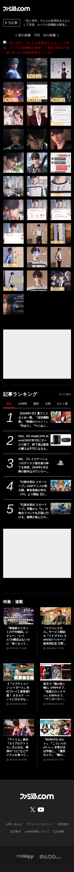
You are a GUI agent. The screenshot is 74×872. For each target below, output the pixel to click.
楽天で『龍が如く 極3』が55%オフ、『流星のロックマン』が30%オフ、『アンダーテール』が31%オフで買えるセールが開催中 (55, 682)
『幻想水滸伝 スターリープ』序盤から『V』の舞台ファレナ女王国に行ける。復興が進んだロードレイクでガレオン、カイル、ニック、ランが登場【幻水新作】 (33, 502)
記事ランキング (20, 384)
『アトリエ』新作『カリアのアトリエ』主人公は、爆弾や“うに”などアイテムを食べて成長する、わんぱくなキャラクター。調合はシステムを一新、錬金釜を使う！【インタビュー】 (17, 738)
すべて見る (65, 384)
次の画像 (49, 35)
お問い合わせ (14, 814)
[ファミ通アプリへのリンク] (25, 847)
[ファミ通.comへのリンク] (16, 8)
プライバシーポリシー (40, 814)
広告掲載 (58, 822)
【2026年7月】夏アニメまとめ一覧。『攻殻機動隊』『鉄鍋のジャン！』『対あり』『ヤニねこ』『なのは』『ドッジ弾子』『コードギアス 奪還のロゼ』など (33, 410)
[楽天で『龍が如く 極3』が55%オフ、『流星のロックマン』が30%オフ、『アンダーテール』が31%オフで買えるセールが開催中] (55, 662)
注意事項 (15, 822)
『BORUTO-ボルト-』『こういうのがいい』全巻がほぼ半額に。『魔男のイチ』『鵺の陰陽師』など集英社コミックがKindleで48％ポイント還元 (54, 738)
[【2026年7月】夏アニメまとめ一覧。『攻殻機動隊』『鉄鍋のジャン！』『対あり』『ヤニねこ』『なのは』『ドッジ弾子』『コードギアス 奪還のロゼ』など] (61, 407)
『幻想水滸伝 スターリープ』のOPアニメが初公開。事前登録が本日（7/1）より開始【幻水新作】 (32, 479)
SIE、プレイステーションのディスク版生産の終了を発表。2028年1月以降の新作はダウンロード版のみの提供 (33, 456)
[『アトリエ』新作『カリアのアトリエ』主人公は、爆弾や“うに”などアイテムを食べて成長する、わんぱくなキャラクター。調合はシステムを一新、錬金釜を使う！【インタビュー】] (18, 718)
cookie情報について (37, 822)
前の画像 (24, 35)
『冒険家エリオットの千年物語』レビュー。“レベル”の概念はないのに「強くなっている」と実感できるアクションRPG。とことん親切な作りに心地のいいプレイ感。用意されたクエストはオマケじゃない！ (18, 626)
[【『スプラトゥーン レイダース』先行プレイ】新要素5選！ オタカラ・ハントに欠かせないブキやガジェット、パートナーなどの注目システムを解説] (18, 662)
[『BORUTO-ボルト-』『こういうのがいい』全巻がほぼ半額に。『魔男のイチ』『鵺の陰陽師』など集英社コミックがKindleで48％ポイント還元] (55, 718)
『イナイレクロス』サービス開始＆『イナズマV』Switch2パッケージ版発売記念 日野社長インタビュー (54, 626)
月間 (48, 394)
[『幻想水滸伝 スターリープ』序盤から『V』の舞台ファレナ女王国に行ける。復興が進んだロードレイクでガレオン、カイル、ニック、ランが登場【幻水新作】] (61, 499)
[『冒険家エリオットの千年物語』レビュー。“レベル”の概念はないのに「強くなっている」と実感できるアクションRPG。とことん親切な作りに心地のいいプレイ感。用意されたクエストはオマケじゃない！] (18, 606)
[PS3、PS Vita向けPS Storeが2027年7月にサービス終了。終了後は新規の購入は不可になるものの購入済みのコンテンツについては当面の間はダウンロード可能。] (61, 430)
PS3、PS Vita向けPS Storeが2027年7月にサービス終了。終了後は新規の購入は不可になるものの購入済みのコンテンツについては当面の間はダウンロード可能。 (33, 433)
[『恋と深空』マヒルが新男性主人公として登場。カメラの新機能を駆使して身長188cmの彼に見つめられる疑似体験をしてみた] (13, 59)
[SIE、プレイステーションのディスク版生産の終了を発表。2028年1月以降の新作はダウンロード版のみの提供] (61, 453)
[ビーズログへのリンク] (50, 847)
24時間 (22, 394)
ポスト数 (62, 394)
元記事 (11, 23)
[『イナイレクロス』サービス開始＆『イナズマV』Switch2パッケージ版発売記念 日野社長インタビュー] (55, 606)
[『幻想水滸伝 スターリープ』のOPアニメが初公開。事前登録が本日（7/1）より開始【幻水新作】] (61, 476)
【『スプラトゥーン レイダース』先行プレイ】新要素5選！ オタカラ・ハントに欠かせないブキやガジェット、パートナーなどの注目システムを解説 (18, 682)
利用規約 (63, 814)
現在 (9, 394)
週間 (36, 394)
